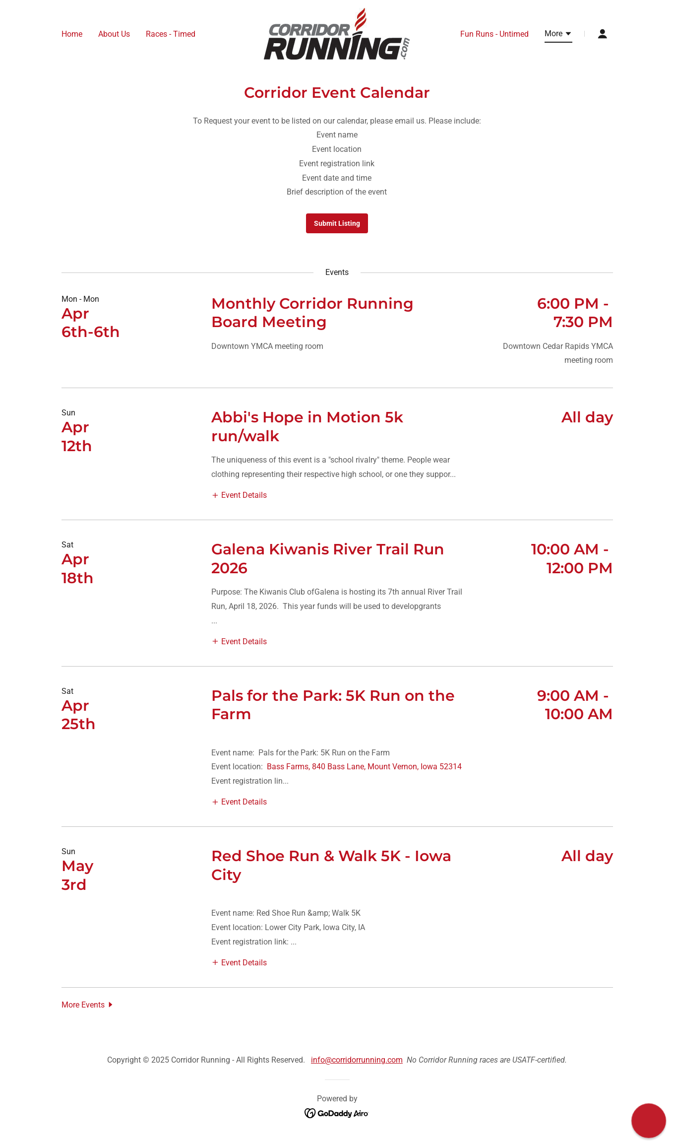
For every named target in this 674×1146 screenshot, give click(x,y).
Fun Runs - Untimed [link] (494, 34)
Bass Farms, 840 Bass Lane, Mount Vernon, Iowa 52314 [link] (364, 766)
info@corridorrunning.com (357, 1060)
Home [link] (71, 34)
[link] (337, 33)
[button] (558, 35)
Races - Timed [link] (170, 34)
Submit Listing (337, 223)
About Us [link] (114, 34)
